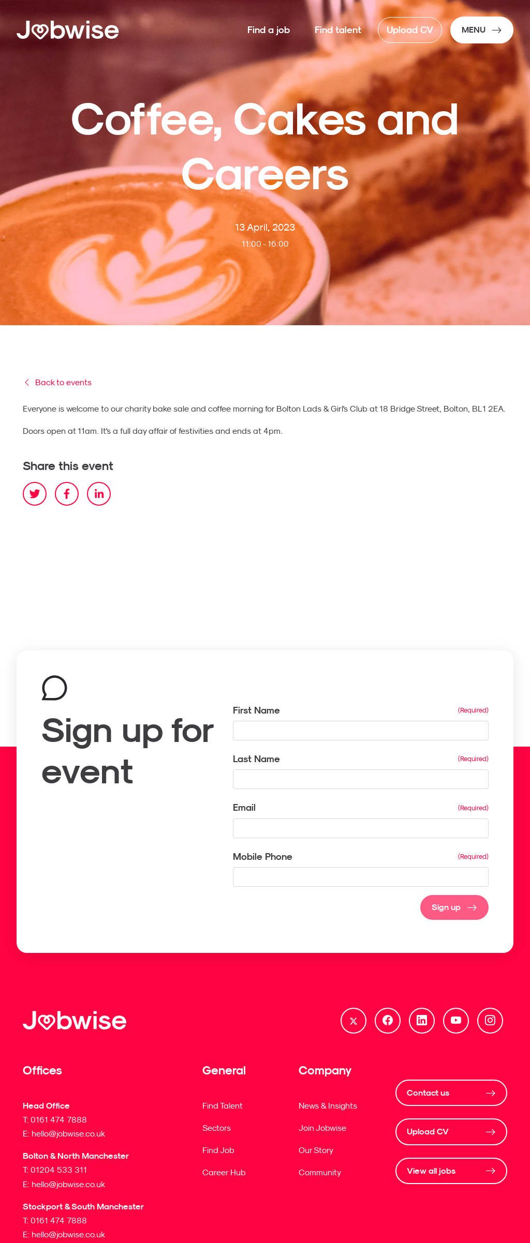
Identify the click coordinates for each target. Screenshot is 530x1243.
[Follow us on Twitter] (353, 1021)
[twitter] (35, 494)
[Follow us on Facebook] (388, 1021)
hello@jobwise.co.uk (68, 1133)
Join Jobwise (322, 1127)
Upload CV (428, 1131)
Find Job (218, 1150)
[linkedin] (99, 494)
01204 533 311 (59, 1169)
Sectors (216, 1127)
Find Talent (222, 1105)
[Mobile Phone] (361, 877)
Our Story (316, 1150)
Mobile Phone (264, 856)
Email (244, 807)
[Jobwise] (68, 30)
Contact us (428, 1093)
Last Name (256, 758)
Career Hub (224, 1172)
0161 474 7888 (59, 1119)
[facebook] (67, 494)
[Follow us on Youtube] (456, 1021)
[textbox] (361, 730)
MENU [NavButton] (473, 30)
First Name (256, 710)
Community (320, 1172)
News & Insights (328, 1105)
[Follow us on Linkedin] (422, 1021)
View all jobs (431, 1171)
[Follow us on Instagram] (490, 1021)
